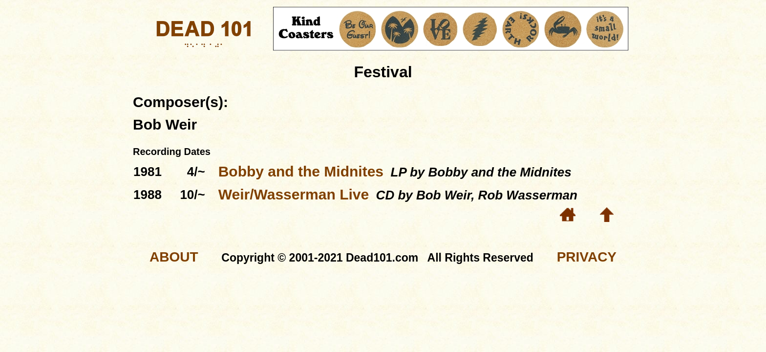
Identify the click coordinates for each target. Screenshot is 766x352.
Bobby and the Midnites (300, 171)
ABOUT (173, 256)
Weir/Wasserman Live (293, 194)
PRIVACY (587, 256)
